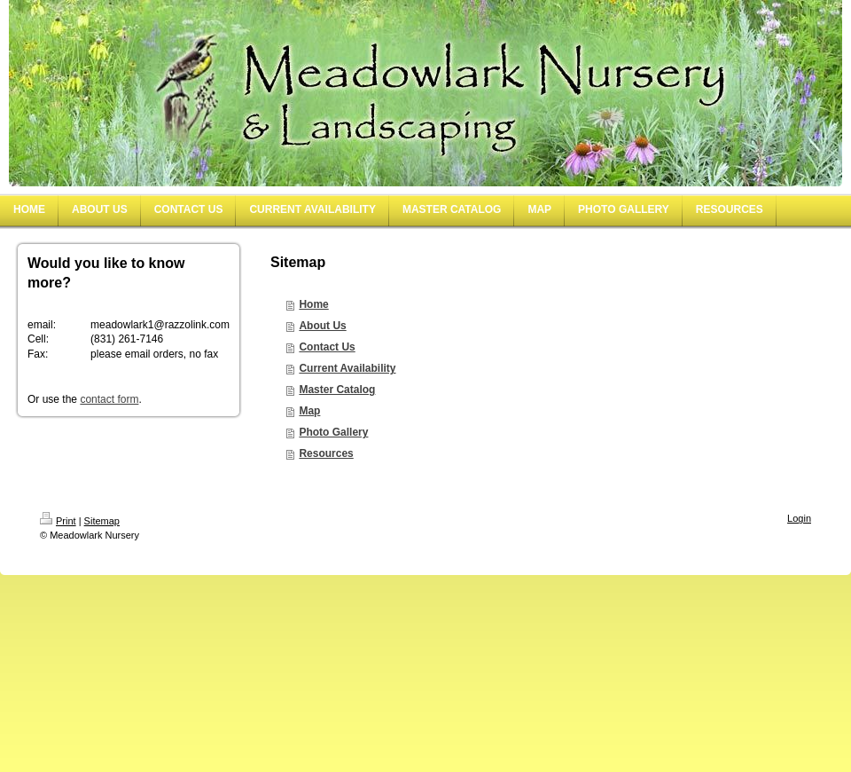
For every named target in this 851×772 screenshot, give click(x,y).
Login (799, 518)
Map (309, 411)
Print (58, 521)
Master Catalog (337, 389)
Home (313, 304)
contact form (109, 399)
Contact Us (327, 347)
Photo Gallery (333, 432)
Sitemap (102, 521)
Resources (326, 453)
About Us (322, 325)
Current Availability (347, 368)
